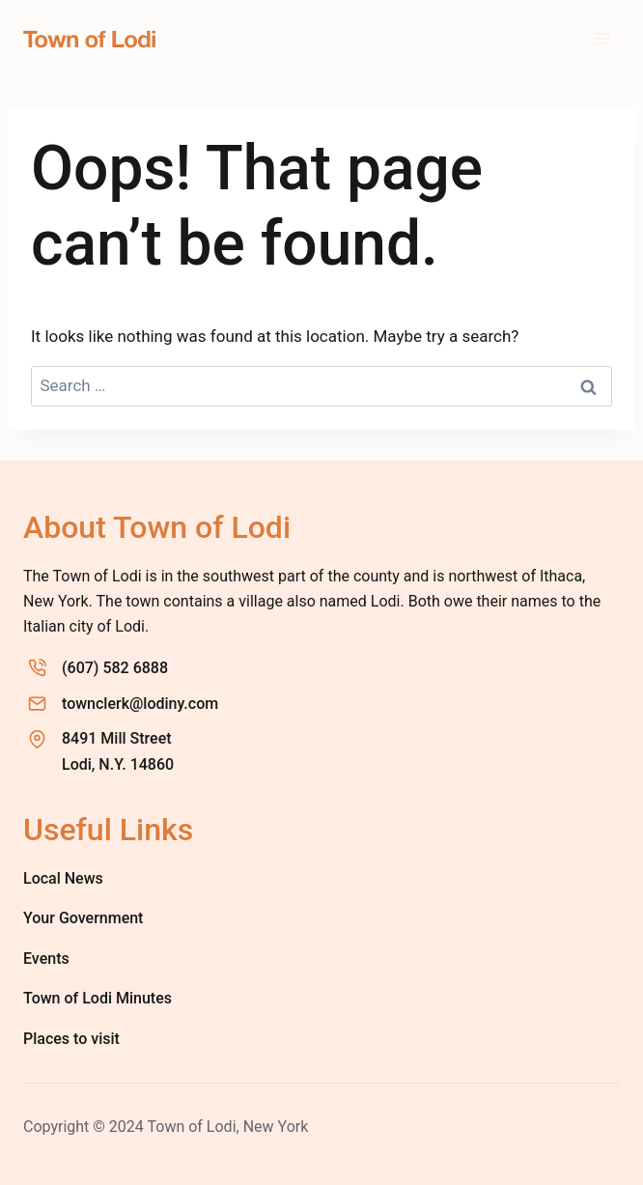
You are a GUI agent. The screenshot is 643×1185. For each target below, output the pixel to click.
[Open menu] (602, 38)
